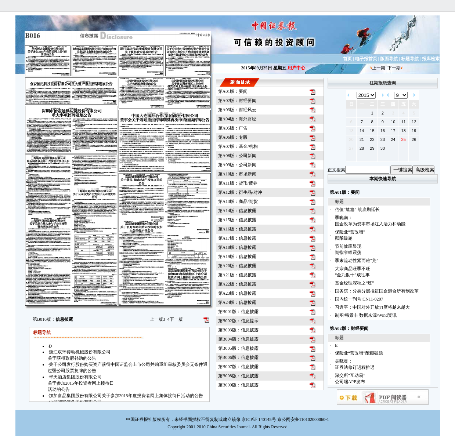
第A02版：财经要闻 (237, 100)
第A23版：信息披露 (237, 293)
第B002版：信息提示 (238, 320)
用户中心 (296, 67)
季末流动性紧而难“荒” (357, 260)
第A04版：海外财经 (237, 118)
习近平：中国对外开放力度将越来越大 (372, 307)
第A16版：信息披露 (237, 229)
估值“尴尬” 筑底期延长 (357, 209)
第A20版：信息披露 (237, 265)
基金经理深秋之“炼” (354, 283)
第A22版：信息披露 (237, 284)
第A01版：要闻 (233, 91)
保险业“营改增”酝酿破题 (359, 353)
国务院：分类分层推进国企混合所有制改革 (377, 291)
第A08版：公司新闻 (237, 155)
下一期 (394, 67)
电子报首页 (366, 58)
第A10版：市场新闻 (237, 174)
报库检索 (431, 58)
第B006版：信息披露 (238, 357)
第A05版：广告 (233, 128)
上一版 (157, 319)
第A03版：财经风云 (237, 109)
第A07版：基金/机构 (238, 146)
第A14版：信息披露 (237, 210)
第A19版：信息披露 (237, 256)
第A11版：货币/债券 (238, 183)
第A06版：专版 (233, 137)
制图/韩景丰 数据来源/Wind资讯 (366, 315)
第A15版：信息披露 (237, 219)
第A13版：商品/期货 (238, 201)
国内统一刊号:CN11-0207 (359, 299)
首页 (347, 58)
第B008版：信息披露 (238, 375)
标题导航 (410, 58)
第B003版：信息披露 (238, 330)
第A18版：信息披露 (237, 247)
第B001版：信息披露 (238, 311)
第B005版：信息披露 (238, 348)
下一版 (175, 319)
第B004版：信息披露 (238, 339)
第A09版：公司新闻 (237, 164)
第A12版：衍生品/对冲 (240, 192)
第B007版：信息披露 (238, 366)
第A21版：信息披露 (237, 274)
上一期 (378, 67)
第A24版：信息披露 (237, 302)
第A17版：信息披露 (237, 238)
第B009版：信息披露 (238, 385)
